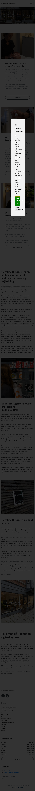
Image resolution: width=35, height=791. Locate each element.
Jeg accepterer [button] (18, 199)
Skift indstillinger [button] (18, 208)
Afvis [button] (18, 204)
